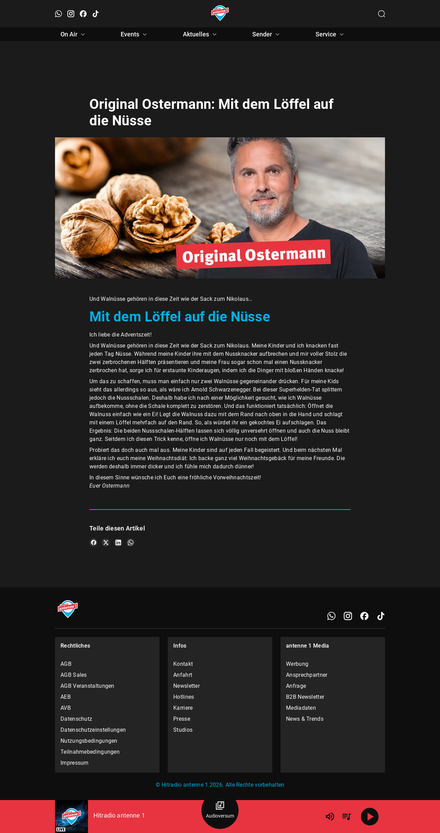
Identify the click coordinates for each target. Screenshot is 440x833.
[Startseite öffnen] (220, 13)
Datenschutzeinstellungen (93, 730)
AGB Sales (73, 675)
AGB (66, 664)
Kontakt (183, 664)
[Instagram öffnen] (70, 13)
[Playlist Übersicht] (346, 816)
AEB (65, 697)
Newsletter (186, 686)
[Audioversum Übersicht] (220, 810)
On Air (73, 34)
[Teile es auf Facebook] (93, 542)
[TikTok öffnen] (95, 13)
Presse (181, 719)
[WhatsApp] (331, 616)
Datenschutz (76, 719)
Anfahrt (182, 675)
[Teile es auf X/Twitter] (106, 542)
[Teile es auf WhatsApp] (130, 542)
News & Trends (304, 719)
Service (331, 34)
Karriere (182, 708)
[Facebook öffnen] (83, 13)
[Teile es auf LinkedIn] (118, 542)
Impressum (74, 763)
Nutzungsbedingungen (89, 741)
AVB (65, 708)
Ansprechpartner (307, 675)
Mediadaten (301, 708)
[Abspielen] (370, 816)
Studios (182, 730)
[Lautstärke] (330, 816)
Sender (267, 34)
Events (135, 34)
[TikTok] (381, 616)
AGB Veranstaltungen (87, 686)
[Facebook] (364, 616)
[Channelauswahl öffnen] (381, 13)
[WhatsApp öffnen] (58, 13)
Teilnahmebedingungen (90, 752)
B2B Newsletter (305, 697)
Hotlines (183, 697)
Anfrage (296, 686)
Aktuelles (201, 34)
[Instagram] (348, 616)
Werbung (297, 664)
